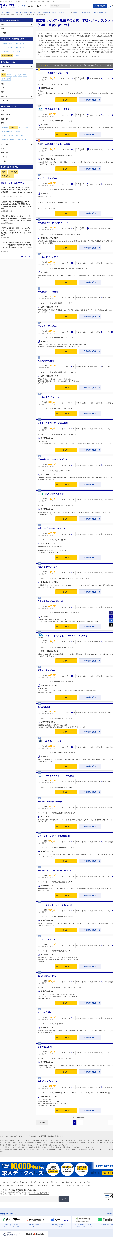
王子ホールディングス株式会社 (59, 776)
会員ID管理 (32, 1182)
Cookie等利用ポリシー (59, 1185)
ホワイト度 (16, 51)
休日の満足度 (20, 47)
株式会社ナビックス (47, 976)
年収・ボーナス (7, 176)
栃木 (3, 79)
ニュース (43, 6)
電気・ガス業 (22, 139)
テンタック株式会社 (47, 939)
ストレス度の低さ (7, 47)
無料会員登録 (101, 6)
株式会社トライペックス (49, 397)
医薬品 (26, 127)
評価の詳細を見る (90, 100)
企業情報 (31, 1185)
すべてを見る (27, 256)
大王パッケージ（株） (48, 567)
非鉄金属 (5, 139)
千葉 (14, 75)
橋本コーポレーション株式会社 (52, 528)
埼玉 (19, 75)
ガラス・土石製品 (7, 135)
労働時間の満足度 (7, 43)
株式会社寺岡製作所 (54, 494)
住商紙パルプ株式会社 (48, 1081)
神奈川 (9, 75)
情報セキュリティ (74, 1185)
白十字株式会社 (45, 1047)
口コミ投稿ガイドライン (68, 1182)
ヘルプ (81, 1182)
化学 (20, 127)
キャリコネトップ (5, 1182)
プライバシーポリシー (43, 1185)
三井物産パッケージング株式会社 (53, 459)
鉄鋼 (17, 135)
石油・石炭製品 (7, 131)
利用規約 (88, 1182)
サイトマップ (86, 1185)
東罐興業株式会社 (46, 361)
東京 (3, 172)
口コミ (22, 6)
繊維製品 (5, 127)
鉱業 (22, 135)
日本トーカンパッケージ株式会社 (53, 423)
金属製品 (13, 139)
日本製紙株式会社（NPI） (57, 73)
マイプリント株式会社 (48, 178)
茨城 (8, 79)
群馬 (24, 75)
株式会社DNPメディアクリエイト (53, 223)
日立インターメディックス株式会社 (54, 836)
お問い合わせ (21, 1185)
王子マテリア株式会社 (48, 326)
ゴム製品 (17, 131)
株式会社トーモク (53, 741)
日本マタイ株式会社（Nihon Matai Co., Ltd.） (66, 636)
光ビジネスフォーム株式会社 (58, 905)
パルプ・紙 (12, 172)
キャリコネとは (43, 1182)
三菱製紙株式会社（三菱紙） (58, 144)
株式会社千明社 (45, 1012)
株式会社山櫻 (44, 707)
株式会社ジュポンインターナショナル (55, 870)
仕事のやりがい (21, 43)
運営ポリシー (55, 1182)
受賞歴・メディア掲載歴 (7, 1185)
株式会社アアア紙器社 (48, 292)
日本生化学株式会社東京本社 (51, 601)
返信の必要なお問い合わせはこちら (39, 1194)
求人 (32, 6)
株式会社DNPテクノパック (50, 801)
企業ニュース (23, 1182)
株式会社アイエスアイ (48, 257)
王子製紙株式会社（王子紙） (58, 109)
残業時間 (17, 55)
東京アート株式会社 (47, 670)
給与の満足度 (6, 51)
